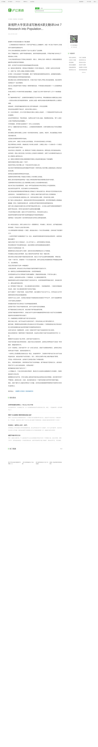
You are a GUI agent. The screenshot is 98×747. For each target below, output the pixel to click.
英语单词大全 (82, 60)
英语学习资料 (82, 65)
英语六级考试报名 (73, 57)
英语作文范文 (82, 62)
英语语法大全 (72, 69)
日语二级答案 (82, 57)
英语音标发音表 (83, 69)
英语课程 (71, 62)
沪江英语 (10, 19)
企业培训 (32, 1)
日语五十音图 (72, 60)
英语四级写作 (29, 391)
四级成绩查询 (72, 67)
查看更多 (84, 72)
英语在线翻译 (72, 65)
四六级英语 (20, 19)
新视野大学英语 (20, 391)
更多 (61, 448)
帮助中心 (25, 1)
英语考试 (15, 19)
